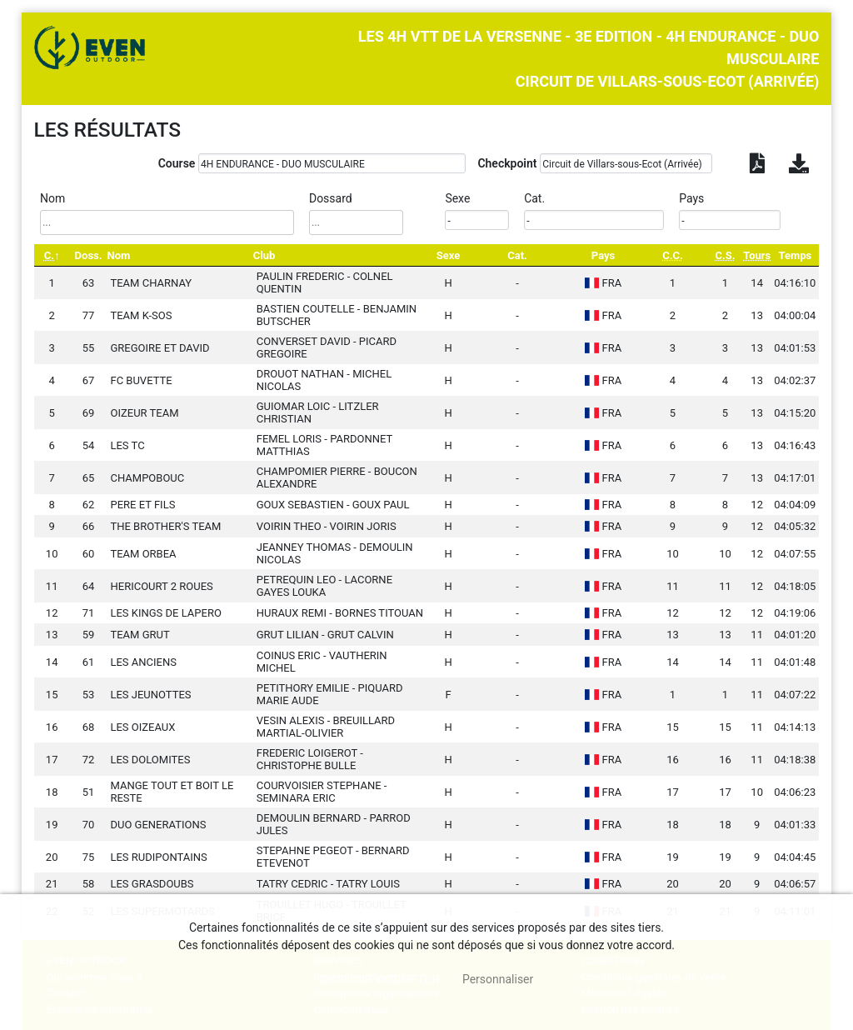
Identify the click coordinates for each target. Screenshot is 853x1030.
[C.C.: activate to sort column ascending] (672, 255)
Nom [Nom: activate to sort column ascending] (118, 255)
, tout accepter (380, 979)
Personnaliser (497, 979)
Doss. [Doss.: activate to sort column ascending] (88, 255)
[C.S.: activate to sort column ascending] (725, 255)
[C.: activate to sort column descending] (52, 255)
